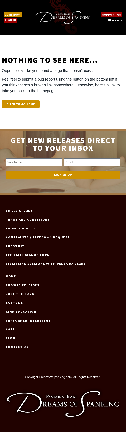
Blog (10, 338)
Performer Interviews (28, 320)
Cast (10, 329)
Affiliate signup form (28, 255)
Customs (14, 303)
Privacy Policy (20, 228)
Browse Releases (23, 285)
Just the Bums (20, 294)
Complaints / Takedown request (38, 237)
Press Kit (15, 246)
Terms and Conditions (28, 219)
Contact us (17, 347)
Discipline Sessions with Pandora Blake (46, 263)
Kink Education (21, 311)
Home (11, 276)
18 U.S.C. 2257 (19, 211)
